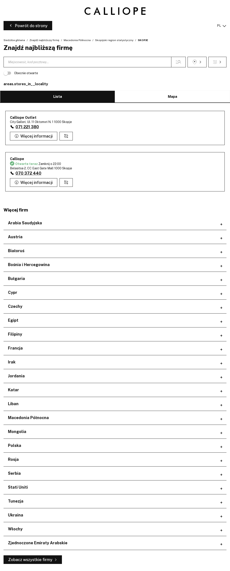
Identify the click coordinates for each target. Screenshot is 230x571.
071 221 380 (27, 127)
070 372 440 (28, 173)
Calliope (17, 159)
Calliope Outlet (23, 117)
